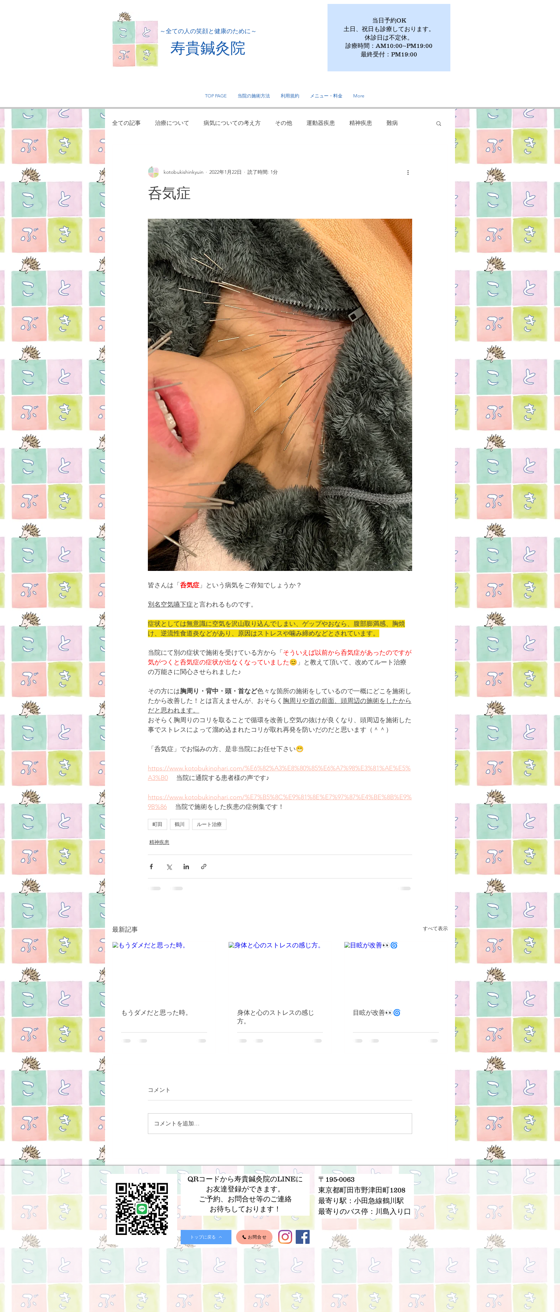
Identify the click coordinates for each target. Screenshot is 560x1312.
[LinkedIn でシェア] (186, 866)
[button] (438, 123)
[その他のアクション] (408, 172)
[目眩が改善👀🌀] (396, 971)
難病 (392, 123)
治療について (172, 123)
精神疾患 (360, 123)
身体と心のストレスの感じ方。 (275, 1016)
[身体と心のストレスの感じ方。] (280, 971)
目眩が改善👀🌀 (377, 1012)
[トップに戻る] (206, 1237)
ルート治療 (209, 824)
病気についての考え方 (232, 123)
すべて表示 (435, 928)
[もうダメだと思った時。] (164, 971)
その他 (283, 123)
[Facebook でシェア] (151, 866)
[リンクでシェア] (203, 866)
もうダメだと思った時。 (156, 1012)
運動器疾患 (320, 123)
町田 (157, 824)
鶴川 (180, 824)
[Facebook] (303, 1237)
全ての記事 (126, 123)
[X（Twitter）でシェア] (168, 866)
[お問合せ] (254, 1237)
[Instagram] (285, 1237)
